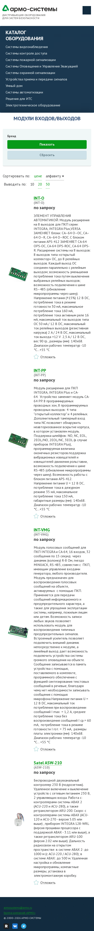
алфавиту (53, 176)
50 (48, 184)
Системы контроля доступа (26, 53)
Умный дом (14, 85)
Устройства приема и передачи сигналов (36, 79)
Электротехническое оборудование (33, 105)
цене (38, 176)
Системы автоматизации (24, 92)
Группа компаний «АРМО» (19, 912)
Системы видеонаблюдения (27, 47)
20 (40, 184)
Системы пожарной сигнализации (31, 60)
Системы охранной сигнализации (30, 73)
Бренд (11, 136)
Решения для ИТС (19, 98)
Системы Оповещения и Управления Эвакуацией (42, 66)
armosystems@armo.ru (18, 907)
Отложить (48, 357)
